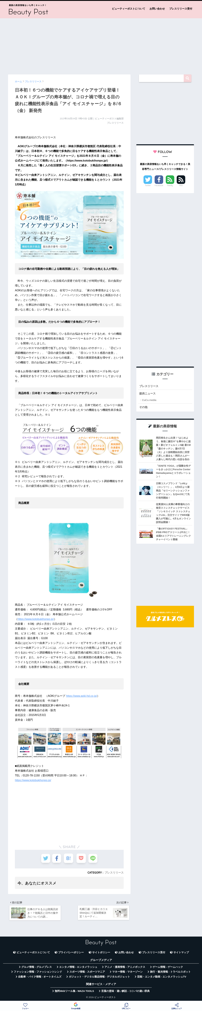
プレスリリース (114, 872)
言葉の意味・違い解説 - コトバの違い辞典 (125, 992)
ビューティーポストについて (128, 8)
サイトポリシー (101, 953)
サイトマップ (181, 953)
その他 (143, 407)
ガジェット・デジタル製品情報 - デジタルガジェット (99, 977)
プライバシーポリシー (71, 953)
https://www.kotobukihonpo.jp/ (36, 619)
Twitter (148, 185)
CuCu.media (149, 400)
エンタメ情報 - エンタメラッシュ (78, 967)
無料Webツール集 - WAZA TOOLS (74, 992)
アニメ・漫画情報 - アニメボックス (125, 967)
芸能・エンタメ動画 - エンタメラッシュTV (161, 977)
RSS (181, 185)
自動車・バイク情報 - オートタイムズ (39, 977)
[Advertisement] (101, 45)
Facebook (159, 185)
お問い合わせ (157, 8)
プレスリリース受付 (180, 8)
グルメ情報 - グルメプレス (36, 967)
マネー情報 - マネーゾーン (127, 972)
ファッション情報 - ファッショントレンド (38, 972)
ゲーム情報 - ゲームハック (168, 967)
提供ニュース (148, 393)
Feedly (170, 185)
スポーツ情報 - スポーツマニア (87, 972)
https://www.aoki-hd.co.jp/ (81, 695)
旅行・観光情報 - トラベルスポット (170, 972)
